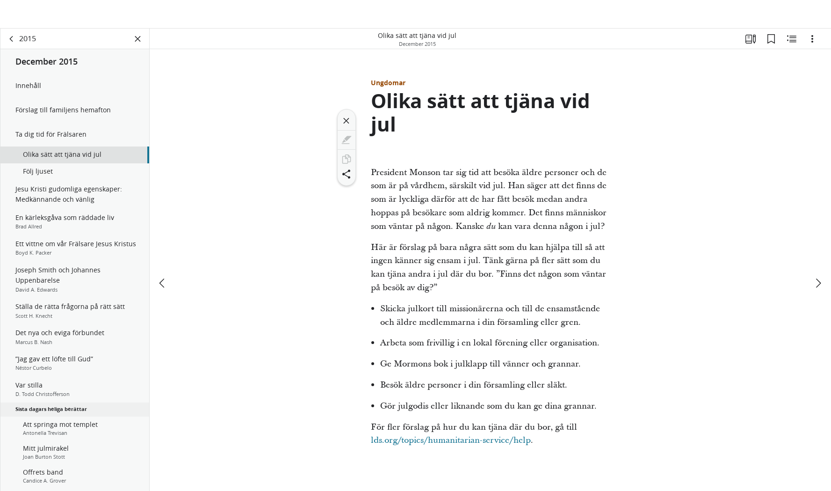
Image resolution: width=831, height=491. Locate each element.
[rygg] (11, 44)
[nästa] (818, 255)
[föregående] (162, 255)
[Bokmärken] (771, 45)
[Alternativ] (812, 45)
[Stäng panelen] (137, 44)
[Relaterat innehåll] (791, 45)
